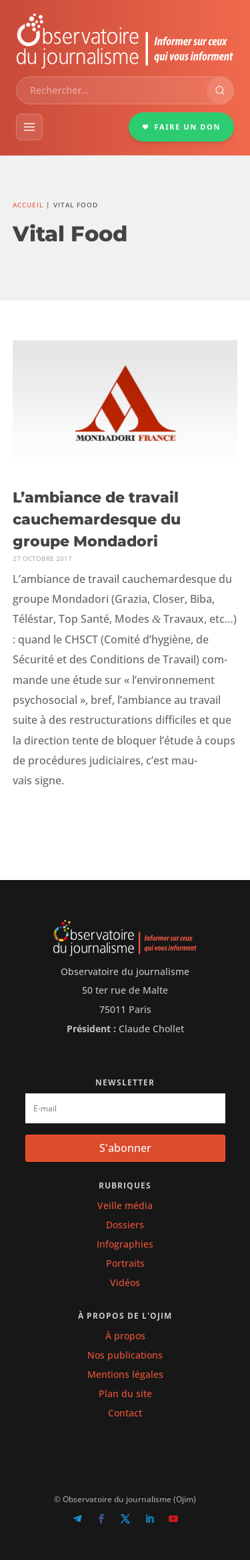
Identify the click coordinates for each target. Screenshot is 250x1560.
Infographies (125, 1244)
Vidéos (125, 1282)
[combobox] (112, 90)
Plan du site (125, 1393)
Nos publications (125, 1355)
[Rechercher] (220, 90)
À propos (125, 1335)
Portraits (125, 1263)
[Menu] (29, 127)
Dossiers (125, 1224)
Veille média (125, 1205)
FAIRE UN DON (181, 127)
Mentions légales (125, 1374)
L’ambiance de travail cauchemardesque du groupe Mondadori (97, 519)
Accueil (28, 204)
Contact (125, 1412)
